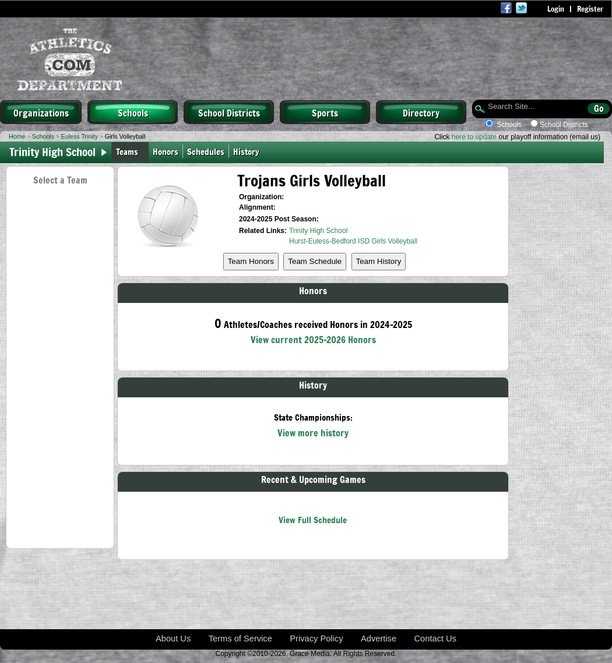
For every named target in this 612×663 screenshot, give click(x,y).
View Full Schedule (313, 519)
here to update (474, 137)
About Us (173, 638)
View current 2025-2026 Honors (313, 339)
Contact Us (435, 638)
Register (590, 9)
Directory (421, 112)
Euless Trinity (79, 136)
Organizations (41, 112)
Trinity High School (318, 231)
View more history (313, 432)
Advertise (378, 638)
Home (17, 136)
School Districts (229, 112)
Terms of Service (240, 638)
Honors (165, 151)
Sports (325, 112)
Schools (133, 112)
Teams (127, 151)
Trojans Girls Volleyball (311, 180)
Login (555, 9)
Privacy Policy (316, 638)
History (248, 151)
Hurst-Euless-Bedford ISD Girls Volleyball (353, 241)
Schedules (205, 151)
